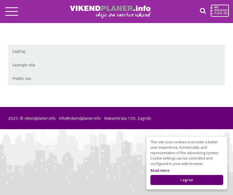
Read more (159, 170)
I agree (187, 179)
